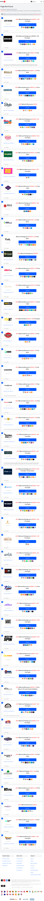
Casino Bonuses (19, 870)
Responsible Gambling (34, 870)
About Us (32, 858)
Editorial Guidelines (34, 863)
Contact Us (32, 865)
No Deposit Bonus (19, 867)
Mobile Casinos (5, 865)
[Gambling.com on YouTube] (4, 881)
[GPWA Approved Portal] (32, 899)
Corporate (32, 867)
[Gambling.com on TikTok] (2, 887)
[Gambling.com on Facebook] (7, 881)
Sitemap (32, 872)
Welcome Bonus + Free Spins (27, 319)
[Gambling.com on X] (2, 881)
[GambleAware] (13, 899)
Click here (3, 10)
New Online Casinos (5, 858)
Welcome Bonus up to (27, 104)
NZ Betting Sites (19, 863)
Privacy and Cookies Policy (27, 887)
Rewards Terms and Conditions (36, 874)
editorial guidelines (37, 14)
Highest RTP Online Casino (7, 863)
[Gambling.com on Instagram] (9, 881)
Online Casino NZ (19, 858)
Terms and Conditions (16, 887)
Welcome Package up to (27, 253)
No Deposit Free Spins (20, 865)
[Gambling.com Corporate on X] (4, 887)
